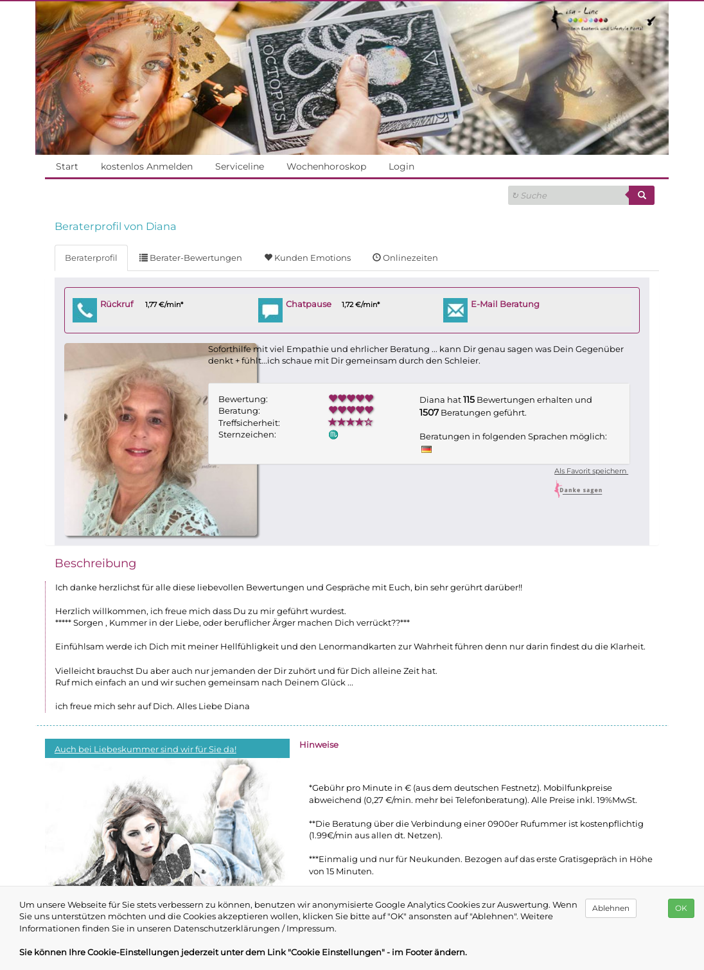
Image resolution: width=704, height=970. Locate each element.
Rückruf (117, 304)
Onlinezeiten (403, 257)
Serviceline (239, 166)
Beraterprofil (91, 257)
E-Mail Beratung (506, 304)
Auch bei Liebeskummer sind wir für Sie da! (145, 749)
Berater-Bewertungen (190, 257)
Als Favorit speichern (590, 470)
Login (401, 166)
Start (67, 166)
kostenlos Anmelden (146, 166)
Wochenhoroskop (326, 166)
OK (681, 908)
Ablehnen (610, 908)
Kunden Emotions (306, 257)
